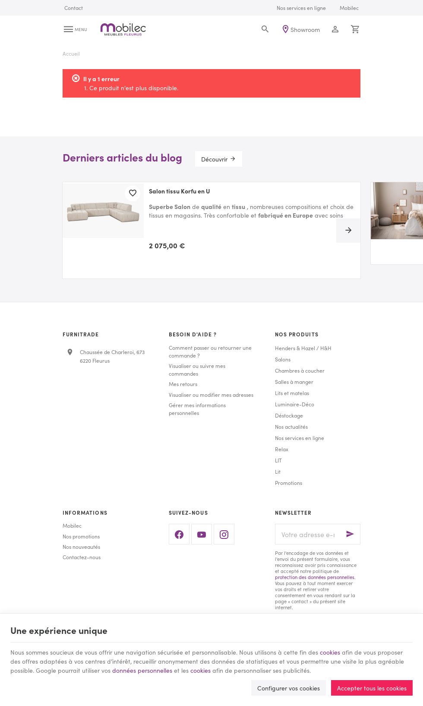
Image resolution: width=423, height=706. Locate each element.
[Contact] (73, 8)
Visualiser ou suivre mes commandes (197, 369)
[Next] (348, 230)
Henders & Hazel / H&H (303, 347)
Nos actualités (291, 426)
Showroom (305, 29)
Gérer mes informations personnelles (197, 408)
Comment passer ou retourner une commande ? (210, 351)
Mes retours (183, 383)
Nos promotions (81, 536)
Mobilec (72, 525)
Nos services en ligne (299, 437)
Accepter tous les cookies (372, 688)
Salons (282, 359)
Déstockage (289, 415)
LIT (278, 460)
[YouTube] (201, 534)
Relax (281, 449)
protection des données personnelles (314, 576)
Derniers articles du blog (122, 157)
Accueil (71, 53)
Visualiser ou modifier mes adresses (211, 394)
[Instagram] (224, 534)
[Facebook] (179, 534)
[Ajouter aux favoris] (132, 193)
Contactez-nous (82, 556)
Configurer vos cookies (288, 688)
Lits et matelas (292, 392)
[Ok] (350, 534)
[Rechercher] (265, 29)
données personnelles (142, 670)
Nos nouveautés (81, 546)
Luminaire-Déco (294, 404)
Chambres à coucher (300, 370)
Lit (278, 471)
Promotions (288, 482)
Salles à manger (294, 381)
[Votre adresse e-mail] (317, 534)
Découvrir (214, 159)
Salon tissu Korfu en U (179, 191)
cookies (330, 652)
